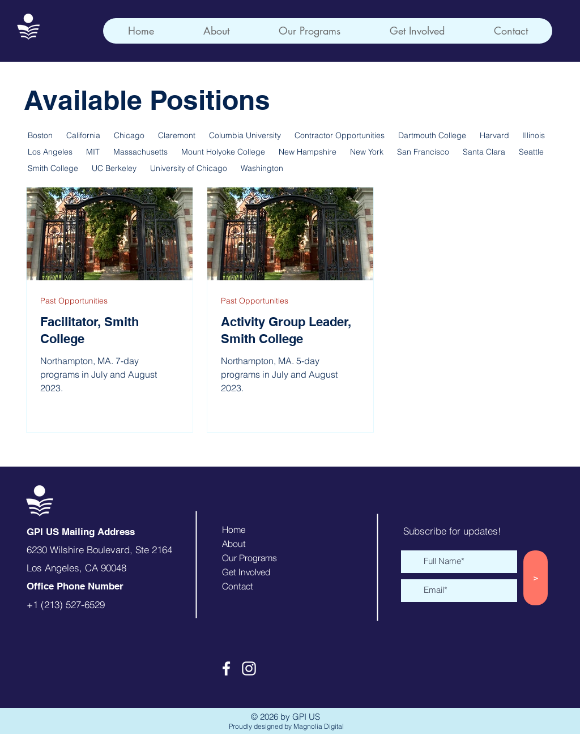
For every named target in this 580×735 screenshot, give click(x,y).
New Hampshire (307, 152)
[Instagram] (249, 668)
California (83, 135)
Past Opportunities (74, 301)
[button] (309, 31)
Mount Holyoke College (223, 152)
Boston (40, 135)
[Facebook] (226, 668)
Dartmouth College (432, 135)
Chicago (129, 135)
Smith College (53, 168)
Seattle (531, 152)
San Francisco (423, 152)
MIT (93, 152)
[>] (535, 577)
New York (366, 152)
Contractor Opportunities (340, 135)
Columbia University (245, 135)
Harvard (494, 135)
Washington (262, 168)
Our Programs (249, 558)
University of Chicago (188, 168)
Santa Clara (484, 152)
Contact (237, 586)
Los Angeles (50, 152)
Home (233, 529)
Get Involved (246, 572)
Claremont (176, 135)
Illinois (534, 135)
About (234, 544)
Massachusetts (140, 152)
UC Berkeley (114, 168)
